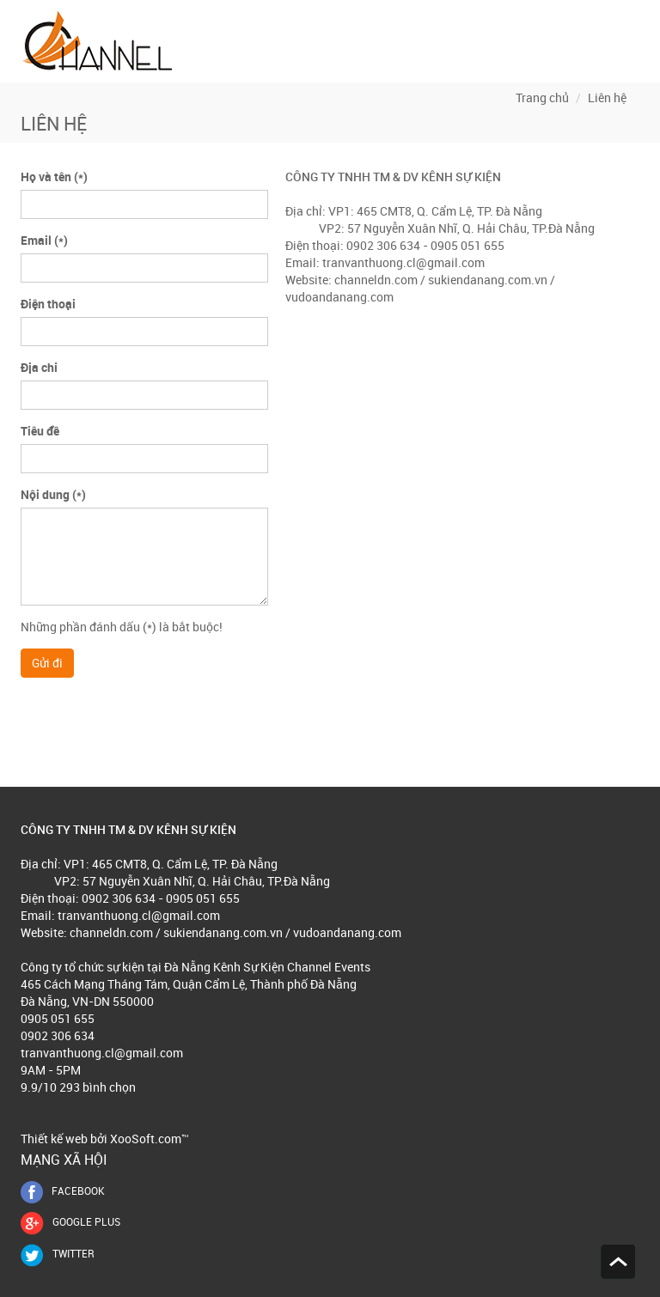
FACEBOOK (63, 1190)
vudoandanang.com (339, 297)
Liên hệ (607, 97)
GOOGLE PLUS (70, 1221)
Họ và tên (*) (54, 176)
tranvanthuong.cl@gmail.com (403, 262)
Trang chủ (542, 97)
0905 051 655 (58, 1018)
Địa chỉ (39, 367)
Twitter (58, 1253)
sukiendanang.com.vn (486, 279)
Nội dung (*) (53, 494)
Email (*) (44, 240)
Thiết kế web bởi (64, 1138)
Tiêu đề (40, 431)
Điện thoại (48, 303)
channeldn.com (376, 279)
